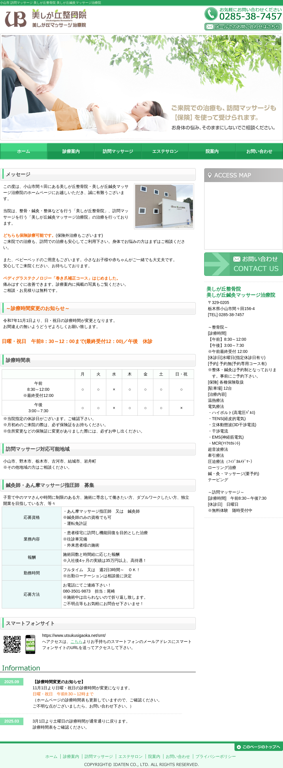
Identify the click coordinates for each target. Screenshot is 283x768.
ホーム (23, 151)
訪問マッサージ (118, 151)
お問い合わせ (259, 151)
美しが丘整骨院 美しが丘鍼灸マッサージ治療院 (101, 18)
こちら (76, 641)
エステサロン (165, 151)
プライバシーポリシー (216, 756)
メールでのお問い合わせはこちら (243, 26)
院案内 (212, 151)
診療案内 (71, 151)
